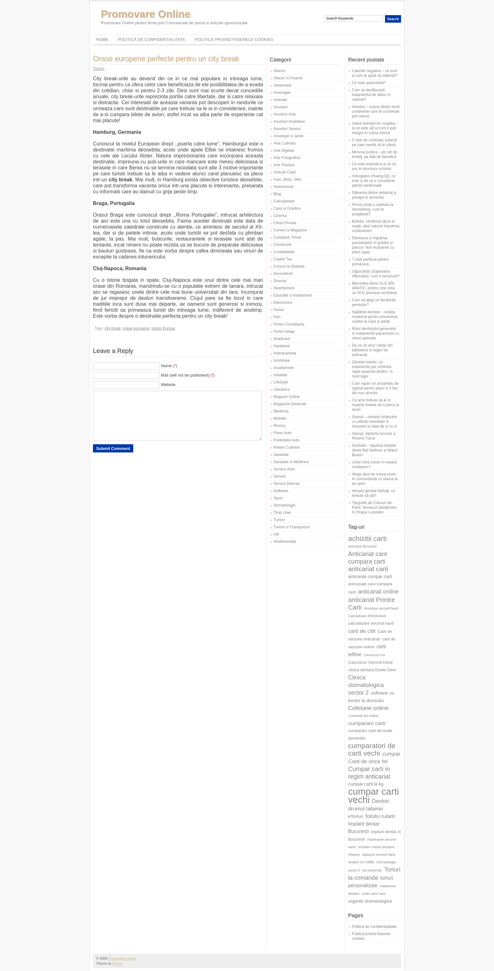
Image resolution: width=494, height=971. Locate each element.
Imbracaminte (284, 353)
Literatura (281, 389)
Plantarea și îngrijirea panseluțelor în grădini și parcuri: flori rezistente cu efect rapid (373, 245)
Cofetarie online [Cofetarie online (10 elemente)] (368, 708)
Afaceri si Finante (288, 78)
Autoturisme (283, 187)
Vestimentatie (284, 541)
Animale (280, 100)
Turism (98, 68)
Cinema (279, 215)
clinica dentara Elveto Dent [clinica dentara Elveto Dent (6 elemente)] (372, 669)
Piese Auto (282, 433)
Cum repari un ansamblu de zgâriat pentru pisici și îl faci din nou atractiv (375, 388)
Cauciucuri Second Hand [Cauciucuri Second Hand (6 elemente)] (370, 662)
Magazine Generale (290, 404)
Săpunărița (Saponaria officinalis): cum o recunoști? (375, 273)
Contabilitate (284, 252)
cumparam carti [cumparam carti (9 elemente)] (366, 723)
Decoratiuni (283, 273)
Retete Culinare (286, 447)
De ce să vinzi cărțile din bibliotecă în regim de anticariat (372, 350)
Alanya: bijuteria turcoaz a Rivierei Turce (373, 435)
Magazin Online (286, 397)
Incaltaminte (283, 368)
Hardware (281, 346)
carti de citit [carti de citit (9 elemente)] (362, 631)
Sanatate (281, 454)
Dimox (117, 963)
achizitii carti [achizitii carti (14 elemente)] (367, 538)
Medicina (281, 411)
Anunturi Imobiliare (289, 121)
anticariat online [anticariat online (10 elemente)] (378, 591)
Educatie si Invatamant (292, 295)
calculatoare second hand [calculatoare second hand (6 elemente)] (371, 623)
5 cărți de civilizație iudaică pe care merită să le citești (374, 142)
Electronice (282, 302)
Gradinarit (281, 339)
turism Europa (163, 328)
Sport (278, 498)
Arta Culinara (284, 143)
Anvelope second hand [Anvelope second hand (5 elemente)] (381, 608)
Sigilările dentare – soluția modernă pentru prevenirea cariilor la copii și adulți (375, 317)
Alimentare (282, 85)
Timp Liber (282, 512)
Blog (277, 194)
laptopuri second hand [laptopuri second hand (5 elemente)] (378, 854)
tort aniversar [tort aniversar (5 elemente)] (372, 870)
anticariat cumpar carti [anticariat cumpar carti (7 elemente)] (370, 576)
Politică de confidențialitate (152, 39)
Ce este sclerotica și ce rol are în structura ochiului (374, 166)
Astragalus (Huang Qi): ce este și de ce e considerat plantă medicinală (373, 181)
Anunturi (280, 107)
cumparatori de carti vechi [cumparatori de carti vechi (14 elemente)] (371, 749)
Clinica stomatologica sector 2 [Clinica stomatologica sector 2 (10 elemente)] (366, 685)
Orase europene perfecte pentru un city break (166, 58)
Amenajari (281, 92)
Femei (278, 310)
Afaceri (279, 71)
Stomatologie (284, 505)
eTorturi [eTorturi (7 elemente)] (355, 816)
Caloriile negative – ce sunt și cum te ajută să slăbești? (374, 73)
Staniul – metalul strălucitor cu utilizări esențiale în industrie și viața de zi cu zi (374, 422)
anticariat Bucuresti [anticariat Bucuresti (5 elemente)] (362, 546)
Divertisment (284, 288)
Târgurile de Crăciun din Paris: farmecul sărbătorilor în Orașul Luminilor (374, 507)
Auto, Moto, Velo (287, 179)
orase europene (136, 328)
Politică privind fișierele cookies (234, 39)
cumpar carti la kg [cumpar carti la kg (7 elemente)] (365, 783)
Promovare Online (145, 14)
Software (280, 491)
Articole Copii (284, 172)
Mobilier (280, 418)
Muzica (279, 425)
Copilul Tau (282, 259)
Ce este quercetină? (369, 83)
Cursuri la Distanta (289, 266)
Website (168, 384)
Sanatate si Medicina (290, 462)
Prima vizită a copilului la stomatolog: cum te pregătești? (372, 209)
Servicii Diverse (286, 483)
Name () (169, 365)
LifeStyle (280, 382)
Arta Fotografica (286, 158)
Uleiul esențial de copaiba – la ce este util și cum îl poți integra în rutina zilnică (375, 128)
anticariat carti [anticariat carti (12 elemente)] (368, 568)
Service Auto (284, 469)
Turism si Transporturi (291, 527)
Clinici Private (284, 223)
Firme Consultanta (288, 324)
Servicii (279, 476)
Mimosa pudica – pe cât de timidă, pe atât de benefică (374, 154)
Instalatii (280, 375)
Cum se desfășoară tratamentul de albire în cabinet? (371, 95)
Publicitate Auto (286, 440)
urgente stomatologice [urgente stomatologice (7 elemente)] (370, 901)
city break (113, 328)
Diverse (279, 281)
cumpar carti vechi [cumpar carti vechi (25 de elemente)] (373, 795)
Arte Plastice (284, 165)
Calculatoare (284, 201)
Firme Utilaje (284, 331)
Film (277, 317)
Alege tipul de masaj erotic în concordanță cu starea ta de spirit (375, 479)
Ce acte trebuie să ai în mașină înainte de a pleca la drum (375, 405)
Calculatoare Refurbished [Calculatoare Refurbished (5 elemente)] (367, 616)
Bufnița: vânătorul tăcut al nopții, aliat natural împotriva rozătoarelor (375, 226)
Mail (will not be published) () (188, 375)
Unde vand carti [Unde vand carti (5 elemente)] (374, 893)
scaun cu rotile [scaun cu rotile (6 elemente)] (361, 862)
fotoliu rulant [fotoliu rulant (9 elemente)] (380, 816)
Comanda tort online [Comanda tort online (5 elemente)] (363, 716)
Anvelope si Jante (288, 136)
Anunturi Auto (284, 114)
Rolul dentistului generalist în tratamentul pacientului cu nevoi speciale (375, 333)
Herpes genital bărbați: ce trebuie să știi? (373, 493)
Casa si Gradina (287, 208)
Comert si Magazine (290, 230)
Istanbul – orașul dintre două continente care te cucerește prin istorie (375, 111)
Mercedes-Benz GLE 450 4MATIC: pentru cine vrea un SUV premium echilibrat (374, 288)
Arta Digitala (283, 150)
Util (276, 534)
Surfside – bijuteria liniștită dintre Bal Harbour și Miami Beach (375, 450)
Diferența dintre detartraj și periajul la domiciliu (374, 195)
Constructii (282, 244)
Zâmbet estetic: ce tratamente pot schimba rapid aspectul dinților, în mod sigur (372, 369)
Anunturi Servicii (287, 129)
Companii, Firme (287, 237)
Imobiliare (281, 360)
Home (102, 39)
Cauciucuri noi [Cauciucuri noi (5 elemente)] (374, 655)
